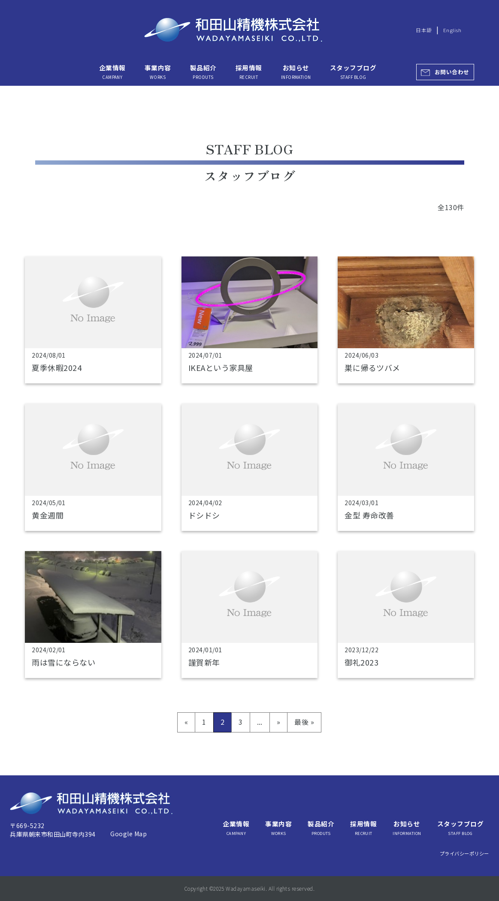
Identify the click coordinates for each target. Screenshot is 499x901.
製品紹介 (203, 71)
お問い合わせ (452, 72)
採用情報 (249, 71)
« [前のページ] (186, 722)
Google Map (128, 833)
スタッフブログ (353, 71)
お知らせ (296, 71)
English (452, 30)
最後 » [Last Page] (304, 722)
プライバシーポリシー (464, 853)
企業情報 (112, 71)
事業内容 (158, 71)
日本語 (424, 30)
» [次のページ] (278, 722)
